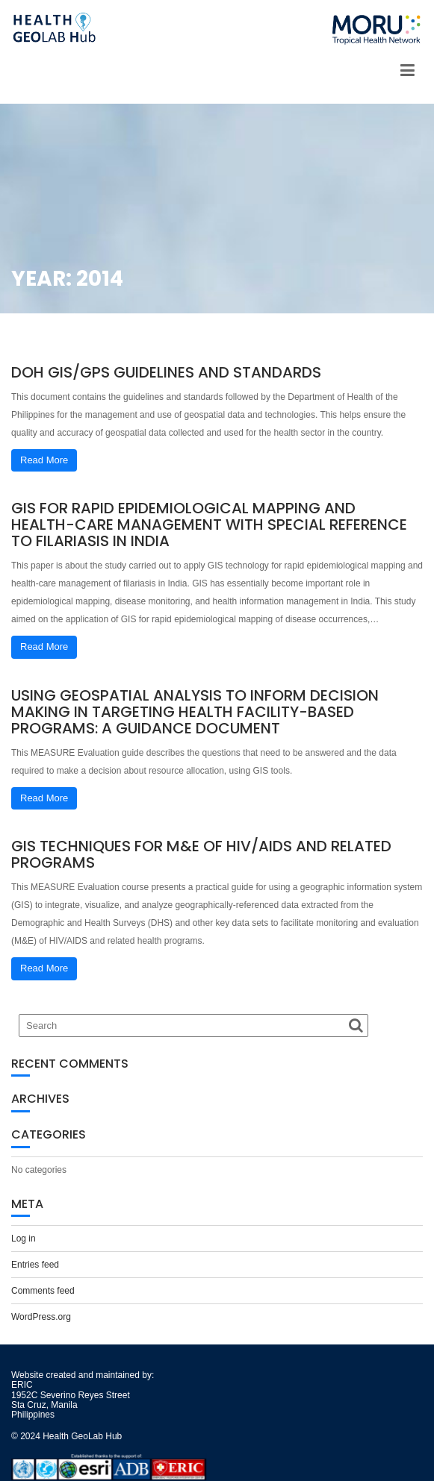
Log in (23, 1238)
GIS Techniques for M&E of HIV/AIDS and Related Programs (201, 854)
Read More (44, 460)
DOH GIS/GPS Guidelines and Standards (166, 372)
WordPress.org (41, 1317)
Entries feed (35, 1264)
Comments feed (43, 1291)
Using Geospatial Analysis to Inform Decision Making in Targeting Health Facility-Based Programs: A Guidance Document (195, 712)
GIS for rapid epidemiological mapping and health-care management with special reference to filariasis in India (209, 524)
